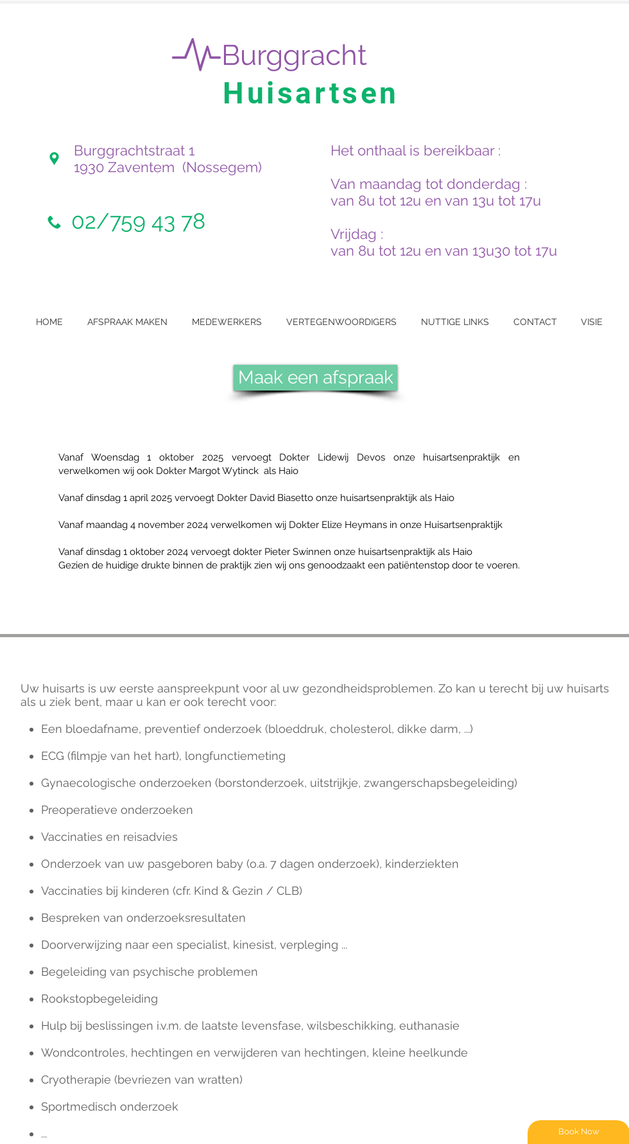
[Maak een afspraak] (315, 378)
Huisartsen (311, 93)
